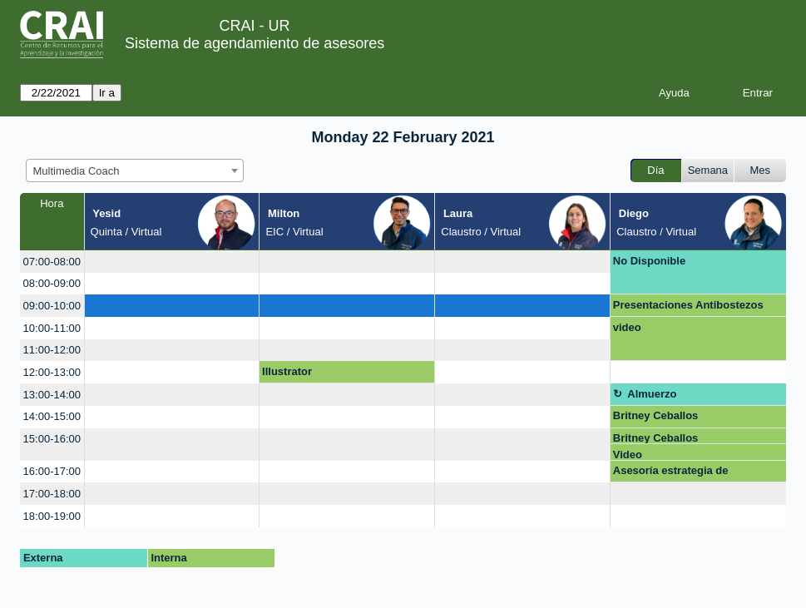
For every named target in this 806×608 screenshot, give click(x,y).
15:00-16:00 (52, 439)
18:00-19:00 (52, 516)
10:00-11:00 (52, 328)
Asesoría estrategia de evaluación (671, 473)
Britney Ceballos (656, 415)
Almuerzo (651, 394)
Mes (760, 170)
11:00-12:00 (52, 350)
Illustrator (287, 371)
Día (655, 170)
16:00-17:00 (52, 471)
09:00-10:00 (52, 305)
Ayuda (674, 93)
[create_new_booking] (172, 261)
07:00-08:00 (52, 261)
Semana (708, 170)
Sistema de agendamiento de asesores (254, 43)
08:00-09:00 (52, 283)
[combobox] (135, 170)
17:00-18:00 (52, 493)
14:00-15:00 (52, 416)
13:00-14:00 (52, 394)
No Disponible (649, 261)
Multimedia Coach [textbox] (76, 171)
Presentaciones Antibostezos (688, 305)
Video (627, 454)
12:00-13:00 (52, 372)
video (627, 327)
